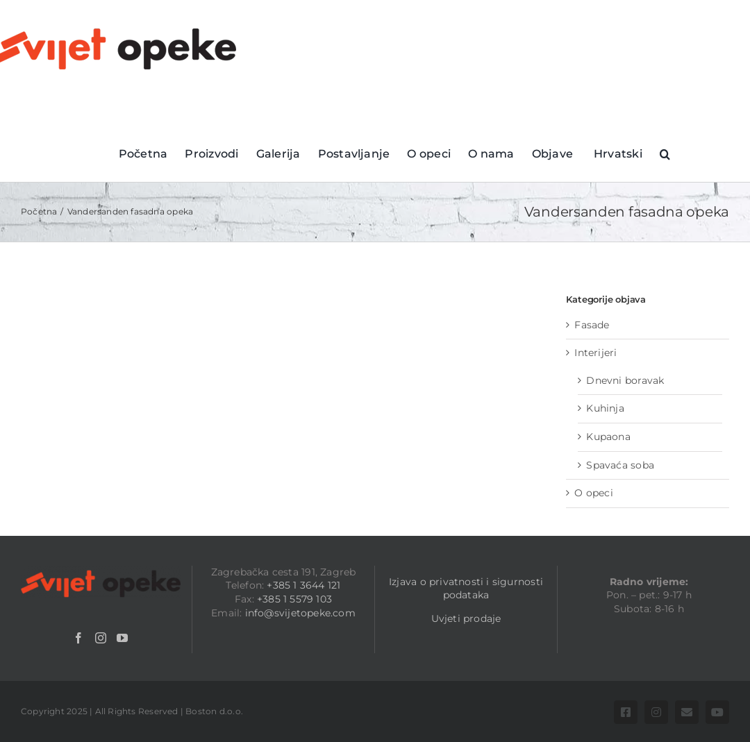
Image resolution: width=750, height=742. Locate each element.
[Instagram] (100, 637)
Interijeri (595, 352)
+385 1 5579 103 (294, 599)
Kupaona (608, 436)
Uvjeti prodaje (466, 618)
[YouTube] (122, 637)
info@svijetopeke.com (300, 613)
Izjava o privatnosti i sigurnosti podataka (466, 588)
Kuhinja (605, 408)
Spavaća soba (620, 465)
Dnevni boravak (625, 380)
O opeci (593, 493)
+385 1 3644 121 (303, 585)
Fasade (591, 325)
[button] (665, 153)
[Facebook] (78, 637)
